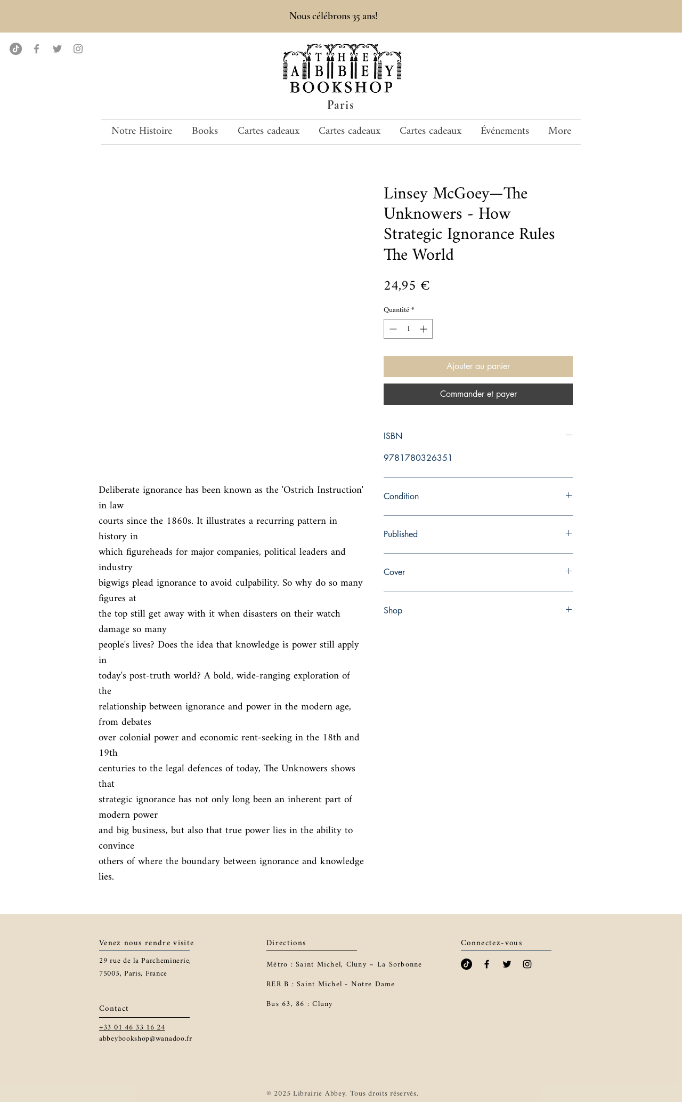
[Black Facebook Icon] (486, 964)
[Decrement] (392, 329)
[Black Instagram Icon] (527, 964)
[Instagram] (78, 49)
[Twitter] (57, 49)
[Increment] (424, 329)
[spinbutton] (408, 329)
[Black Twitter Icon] (507, 964)
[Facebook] (36, 49)
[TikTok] (16, 49)
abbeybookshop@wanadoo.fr (145, 1039)
